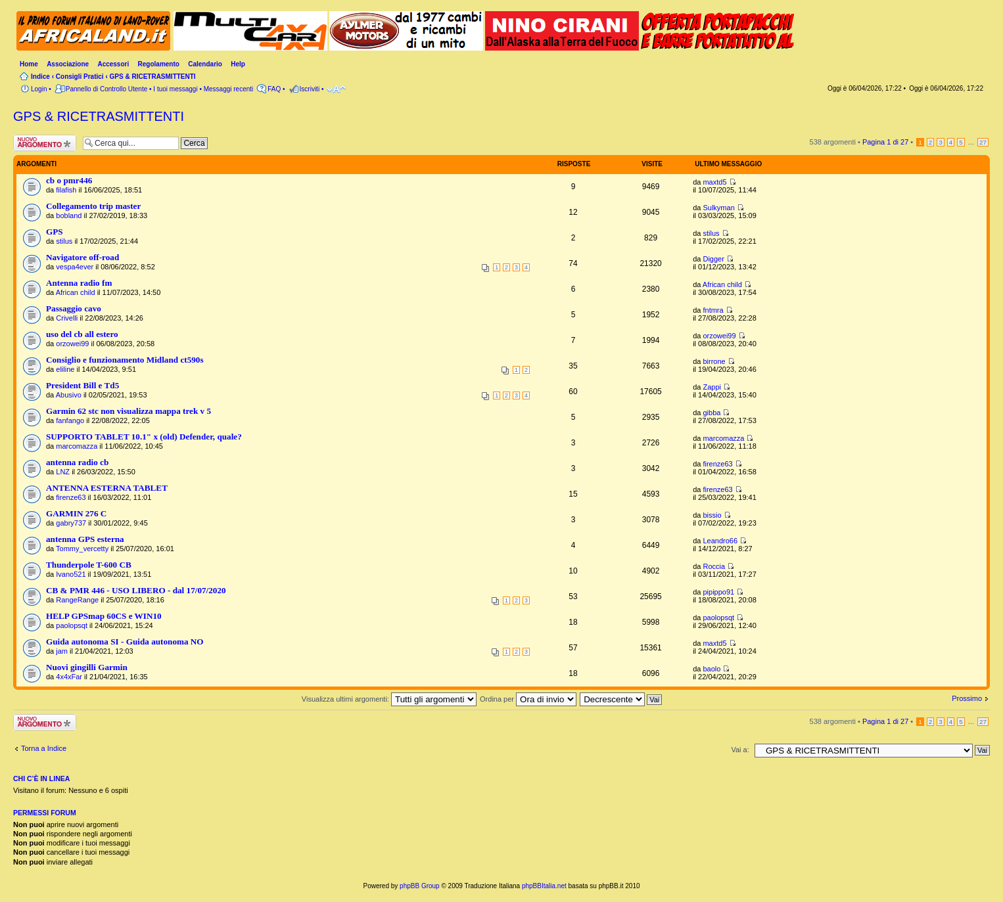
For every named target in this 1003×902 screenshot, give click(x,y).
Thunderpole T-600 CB (88, 565)
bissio (712, 515)
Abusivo (69, 395)
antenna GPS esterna (85, 539)
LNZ (63, 472)
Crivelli (67, 318)
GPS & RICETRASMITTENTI (153, 76)
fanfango (70, 420)
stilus (64, 241)
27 (983, 142)
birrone (714, 361)
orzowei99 (72, 344)
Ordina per (528, 699)
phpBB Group (420, 886)
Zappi (712, 387)
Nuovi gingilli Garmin (87, 667)
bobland (69, 215)
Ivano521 (70, 574)
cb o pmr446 (69, 180)
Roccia (714, 566)
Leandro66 (720, 541)
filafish (66, 190)
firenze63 (717, 464)
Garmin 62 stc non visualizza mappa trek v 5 (128, 411)
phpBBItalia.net (544, 886)
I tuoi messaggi (175, 89)
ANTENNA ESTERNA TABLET (107, 488)
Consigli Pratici (80, 76)
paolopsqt (71, 625)
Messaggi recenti (229, 89)
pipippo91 (718, 592)
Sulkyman (718, 208)
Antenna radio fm (79, 283)
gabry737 (71, 523)
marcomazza (76, 446)
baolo (711, 669)
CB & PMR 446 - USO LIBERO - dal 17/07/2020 (136, 590)
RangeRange (77, 600)
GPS (54, 232)
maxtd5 (714, 182)
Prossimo (967, 698)
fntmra (713, 310)
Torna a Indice (43, 748)
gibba (711, 413)
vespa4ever (74, 267)
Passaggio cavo (73, 308)
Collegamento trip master (93, 206)
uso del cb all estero (82, 334)
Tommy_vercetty (82, 548)
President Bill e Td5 (82, 385)
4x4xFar (69, 677)
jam (62, 651)
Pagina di (885, 142)
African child (75, 292)
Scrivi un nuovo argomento (44, 143)
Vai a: (740, 750)
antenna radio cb (77, 462)
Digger (713, 259)
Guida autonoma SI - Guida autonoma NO (125, 641)
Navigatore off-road (82, 257)
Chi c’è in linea (41, 778)
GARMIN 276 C (76, 513)
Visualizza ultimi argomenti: (389, 699)
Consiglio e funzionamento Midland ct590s (125, 360)
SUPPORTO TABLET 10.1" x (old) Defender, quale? (144, 436)
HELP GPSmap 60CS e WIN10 (104, 616)
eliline (65, 369)
